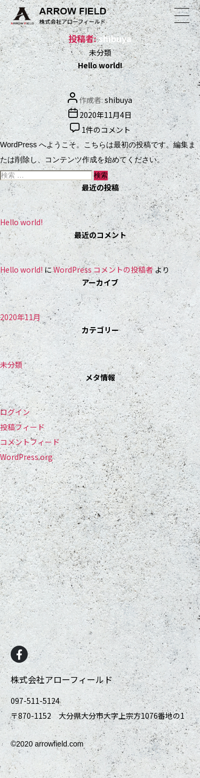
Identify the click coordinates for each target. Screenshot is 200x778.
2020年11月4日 (105, 114)
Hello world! (100, 65)
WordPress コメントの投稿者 (103, 269)
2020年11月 (20, 317)
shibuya (118, 99)
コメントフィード (30, 441)
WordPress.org (26, 456)
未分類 (100, 52)
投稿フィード (22, 427)
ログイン (15, 412)
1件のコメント (106, 129)
